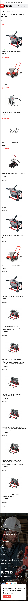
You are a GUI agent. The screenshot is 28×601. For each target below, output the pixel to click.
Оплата (3, 526)
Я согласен (7, 596)
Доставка (3, 524)
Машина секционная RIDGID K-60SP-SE (11, 51)
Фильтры (4, 24)
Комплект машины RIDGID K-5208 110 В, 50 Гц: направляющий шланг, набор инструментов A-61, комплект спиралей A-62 (14, 328)
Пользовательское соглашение (8, 537)
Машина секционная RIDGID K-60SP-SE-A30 (12, 235)
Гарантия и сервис (5, 529)
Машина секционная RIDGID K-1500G (11, 265)
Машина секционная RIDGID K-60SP (10, 205)
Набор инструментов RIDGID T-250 (10, 142)
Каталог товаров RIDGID (7, 532)
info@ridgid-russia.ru (6, 563)
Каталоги (3, 550)
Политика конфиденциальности (9, 534)
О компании (4, 521)
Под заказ (5, 180)
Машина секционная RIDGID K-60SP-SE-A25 (12, 296)
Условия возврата (5, 519)
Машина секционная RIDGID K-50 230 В (11, 112)
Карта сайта (4, 545)
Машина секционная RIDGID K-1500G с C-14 (12, 82)
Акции (2, 547)
